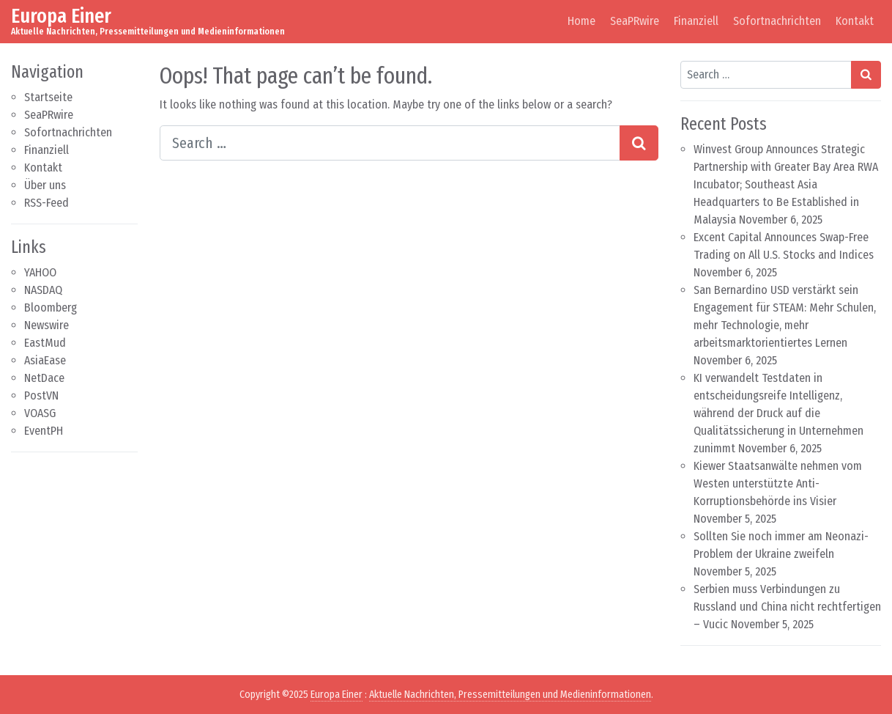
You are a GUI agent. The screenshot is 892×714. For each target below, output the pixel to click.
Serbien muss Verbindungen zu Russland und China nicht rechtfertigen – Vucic (787, 606)
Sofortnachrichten (777, 21)
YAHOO (40, 272)
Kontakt (855, 21)
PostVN (41, 395)
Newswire (46, 325)
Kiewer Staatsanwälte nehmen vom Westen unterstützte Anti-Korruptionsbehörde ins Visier (778, 483)
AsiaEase (45, 360)
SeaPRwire (634, 21)
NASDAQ (43, 290)
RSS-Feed (46, 203)
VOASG (40, 413)
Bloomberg (50, 307)
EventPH (43, 431)
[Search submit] (639, 143)
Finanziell (696, 21)
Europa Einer (61, 16)
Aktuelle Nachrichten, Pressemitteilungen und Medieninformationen (510, 694)
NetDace (44, 378)
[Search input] (390, 143)
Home (581, 21)
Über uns (45, 185)
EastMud (45, 343)
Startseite (48, 97)
